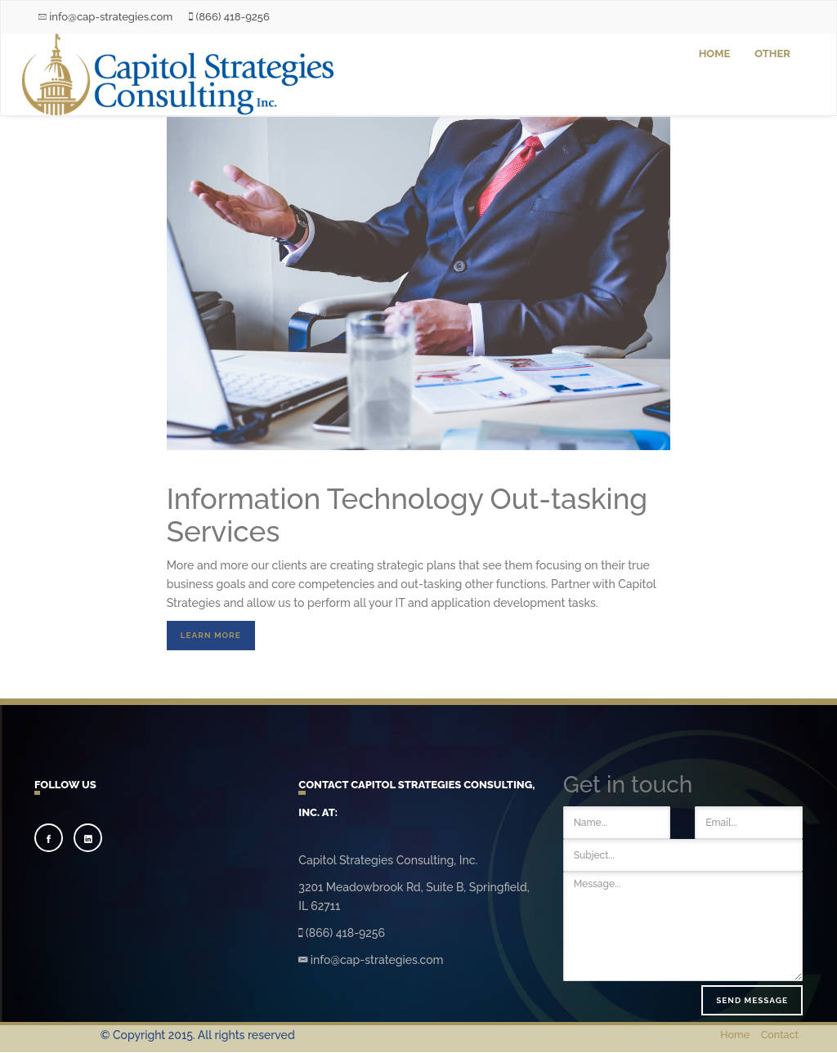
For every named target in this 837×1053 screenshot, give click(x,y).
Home (715, 53)
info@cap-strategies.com (105, 17)
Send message (752, 1000)
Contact (780, 1034)
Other (772, 53)
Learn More (211, 635)
